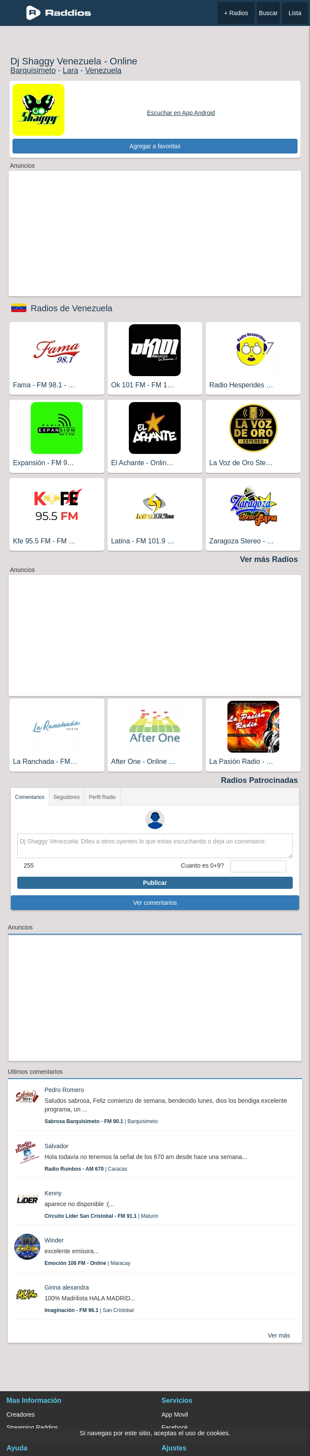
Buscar (268, 13)
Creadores (20, 1414)
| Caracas (86, 1169)
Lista (294, 13)
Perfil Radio (102, 797)
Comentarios (30, 797)
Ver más (279, 1335)
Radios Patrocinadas (259, 780)
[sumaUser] (258, 866)
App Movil (175, 1414)
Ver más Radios (269, 559)
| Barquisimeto (101, 1121)
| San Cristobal (89, 1310)
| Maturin (101, 1216)
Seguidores (67, 797)
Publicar (155, 882)
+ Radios (236, 13)
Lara (70, 70)
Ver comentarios (155, 902)
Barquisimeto (33, 70)
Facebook (175, 1427)
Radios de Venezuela (71, 308)
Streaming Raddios (32, 1427)
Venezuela (103, 70)
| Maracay (88, 1263)
